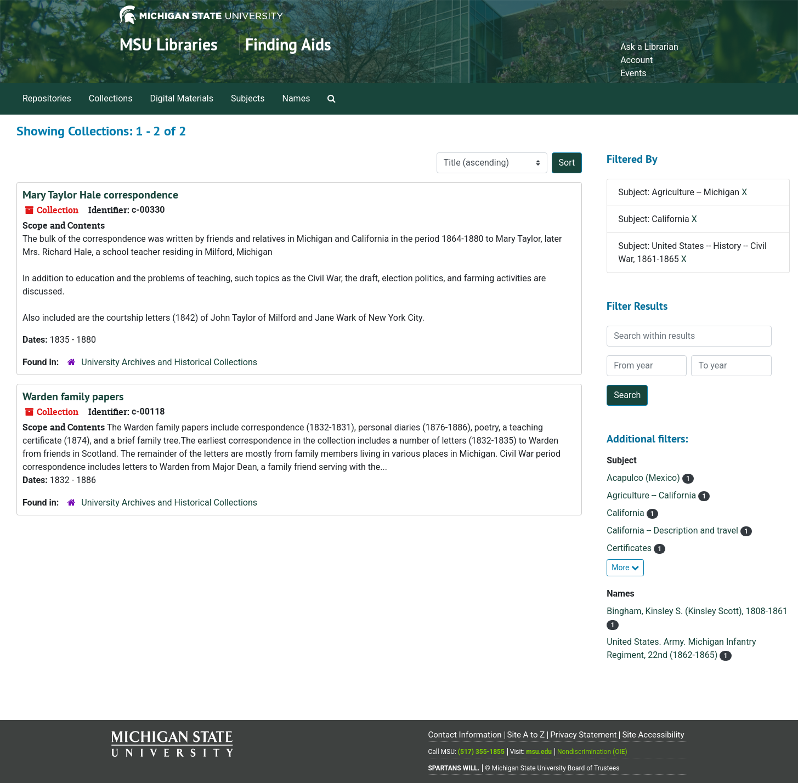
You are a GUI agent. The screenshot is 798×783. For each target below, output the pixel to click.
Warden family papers (72, 396)
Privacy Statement (583, 735)
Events (633, 73)
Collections (111, 98)
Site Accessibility (653, 735)
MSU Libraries (169, 44)
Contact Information (464, 735)
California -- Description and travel (673, 530)
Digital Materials (181, 98)
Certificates (630, 548)
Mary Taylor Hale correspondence (100, 195)
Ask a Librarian (649, 47)
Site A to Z (526, 735)
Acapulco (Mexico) (644, 478)
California (626, 513)
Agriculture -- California (652, 495)
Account (636, 60)
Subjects (247, 98)
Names (296, 98)
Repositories (46, 98)
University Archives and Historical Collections (169, 362)
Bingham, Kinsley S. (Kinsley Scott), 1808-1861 (697, 611)
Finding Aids (288, 44)
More (625, 567)
